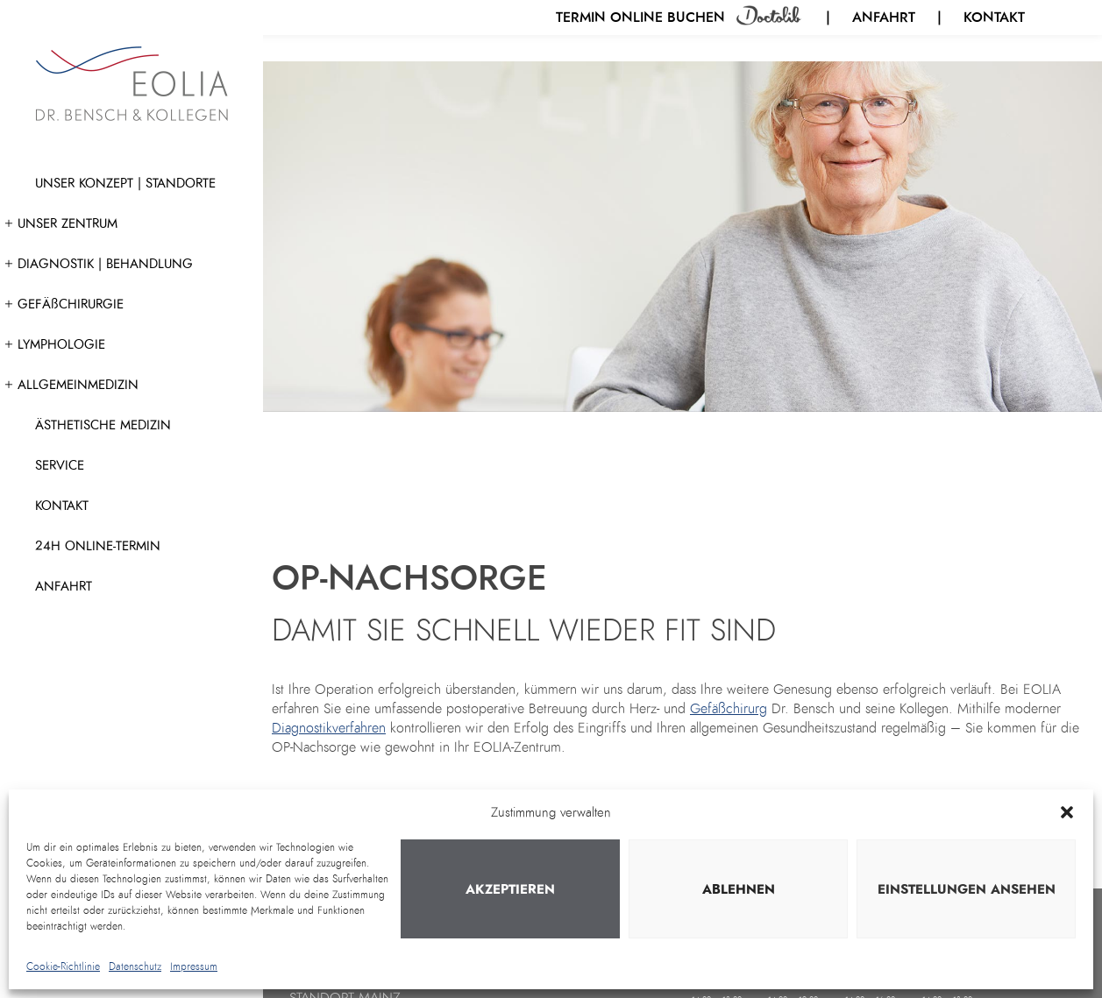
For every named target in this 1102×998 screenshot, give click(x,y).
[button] (1067, 812)
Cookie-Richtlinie (63, 966)
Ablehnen (738, 889)
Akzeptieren (510, 889)
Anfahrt (883, 17)
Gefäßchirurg (728, 708)
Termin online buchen (642, 17)
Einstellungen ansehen (967, 889)
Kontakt (994, 17)
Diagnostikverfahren (329, 728)
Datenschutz (135, 966)
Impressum (193, 966)
